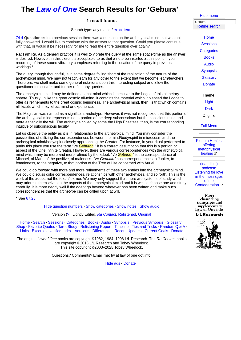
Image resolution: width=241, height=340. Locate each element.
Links (24, 231)
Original (144, 214)
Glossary (208, 78)
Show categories (100, 206)
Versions (82, 231)
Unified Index (61, 231)
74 (18, 38)
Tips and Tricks (144, 227)
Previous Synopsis (148, 222)
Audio (209, 64)
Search (39, 222)
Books (209, 57)
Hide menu (209, 16)
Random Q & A (172, 227)
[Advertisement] (120, 302)
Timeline (121, 227)
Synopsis (209, 71)
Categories (209, 51)
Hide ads (112, 263)
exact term (122, 30)
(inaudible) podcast (209, 174)
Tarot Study (67, 227)
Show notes (127, 206)
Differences (102, 231)
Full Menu (209, 126)
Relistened (127, 214)
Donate (209, 84)
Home (209, 37)
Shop (20, 227)
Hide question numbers (63, 206)
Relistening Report (95, 227)
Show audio (149, 206)
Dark (209, 109)
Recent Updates (128, 231)
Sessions (209, 44)
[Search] (215, 21)
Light (209, 102)
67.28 (31, 198)
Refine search (209, 26)
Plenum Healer (209, 147)
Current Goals (156, 231)
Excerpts (39, 231)
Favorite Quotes (41, 227)
